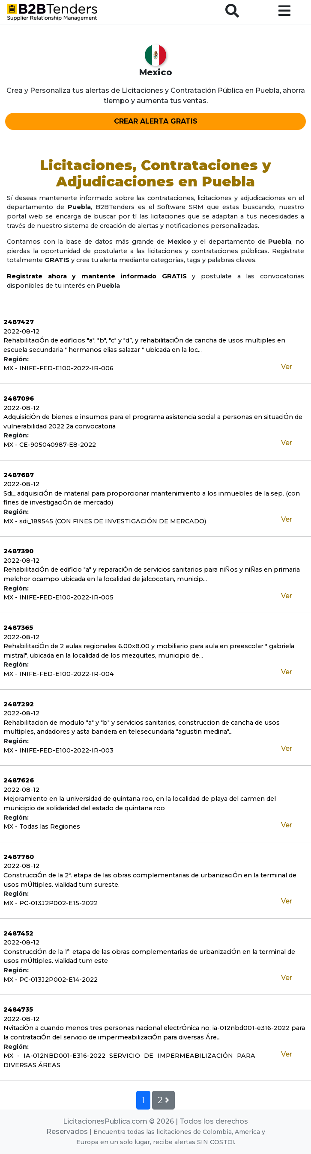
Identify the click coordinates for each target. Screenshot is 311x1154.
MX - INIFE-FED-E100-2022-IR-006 (58, 368)
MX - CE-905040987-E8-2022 (49, 445)
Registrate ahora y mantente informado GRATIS (97, 276)
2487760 (18, 857)
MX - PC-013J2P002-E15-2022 (50, 903)
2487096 (18, 398)
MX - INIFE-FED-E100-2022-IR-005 (58, 597)
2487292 (18, 704)
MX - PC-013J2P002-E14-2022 (50, 979)
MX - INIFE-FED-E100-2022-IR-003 (58, 750)
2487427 (18, 322)
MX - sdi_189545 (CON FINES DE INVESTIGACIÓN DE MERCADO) (104, 521)
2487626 (18, 780)
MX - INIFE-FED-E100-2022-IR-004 (58, 674)
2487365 (18, 628)
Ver (286, 367)
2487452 (18, 933)
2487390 (18, 551)
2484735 (18, 1009)
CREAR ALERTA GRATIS (155, 121)
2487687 (18, 475)
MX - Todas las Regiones (41, 826)
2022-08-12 (21, 331)
